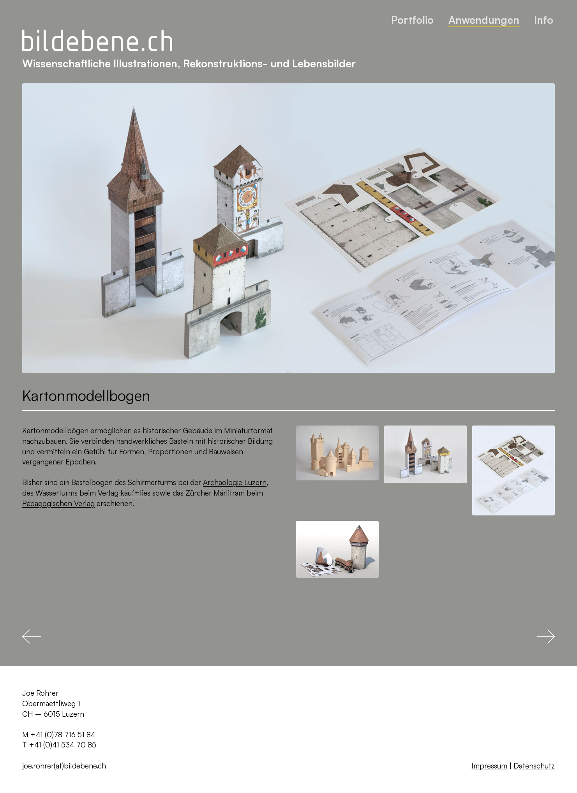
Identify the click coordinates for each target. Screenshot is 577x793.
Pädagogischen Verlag (58, 503)
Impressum (489, 765)
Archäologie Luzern (234, 482)
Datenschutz (534, 765)
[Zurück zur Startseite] (97, 41)
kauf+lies (134, 493)
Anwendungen (483, 19)
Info (543, 19)
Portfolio (412, 19)
